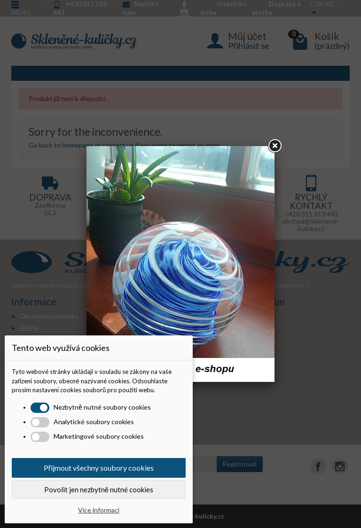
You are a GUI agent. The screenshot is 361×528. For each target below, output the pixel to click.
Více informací (98, 510)
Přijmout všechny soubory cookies (99, 467)
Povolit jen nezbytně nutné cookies (98, 489)
